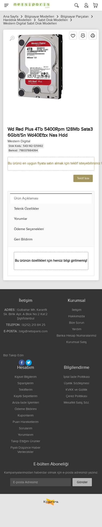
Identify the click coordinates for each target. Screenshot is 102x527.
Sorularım (25, 428)
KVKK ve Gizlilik (76, 390)
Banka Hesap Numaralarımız (76, 335)
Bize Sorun (76, 323)
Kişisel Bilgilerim (26, 377)
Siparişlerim (25, 383)
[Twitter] (29, 363)
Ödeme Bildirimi (26, 409)
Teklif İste (83, 178)
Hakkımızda (76, 316)
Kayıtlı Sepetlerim (25, 396)
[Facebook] (22, 363)
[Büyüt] (12, 38)
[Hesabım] (86, 5)
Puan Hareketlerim (26, 422)
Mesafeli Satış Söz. (77, 402)
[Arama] (76, 5)
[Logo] (30, 5)
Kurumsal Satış (76, 342)
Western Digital (19, 141)
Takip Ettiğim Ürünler (25, 441)
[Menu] (6, 5)
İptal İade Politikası (76, 377)
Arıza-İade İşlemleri (25, 402)
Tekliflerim (25, 390)
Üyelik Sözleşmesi (76, 383)
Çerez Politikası (76, 396)
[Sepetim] (95, 5)
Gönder (82, 482)
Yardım (76, 329)
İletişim (76, 310)
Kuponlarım (26, 415)
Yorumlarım (25, 435)
